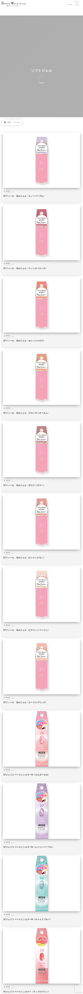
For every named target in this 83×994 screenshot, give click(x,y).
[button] (76, 3)
